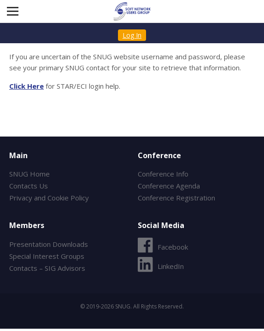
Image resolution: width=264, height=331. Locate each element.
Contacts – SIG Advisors (47, 268)
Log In (132, 35)
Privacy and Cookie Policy (49, 197)
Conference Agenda (169, 185)
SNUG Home (29, 173)
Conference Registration (176, 197)
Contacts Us (28, 185)
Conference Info (163, 173)
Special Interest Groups (46, 256)
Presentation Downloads (48, 244)
